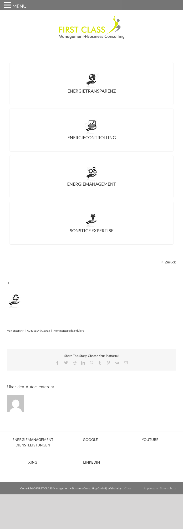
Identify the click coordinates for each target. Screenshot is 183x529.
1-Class (126, 488)
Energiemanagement (91, 184)
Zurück (170, 262)
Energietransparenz (91, 91)
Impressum (151, 488)
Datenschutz (168, 488)
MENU (19, 6)
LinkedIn (91, 462)
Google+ (91, 439)
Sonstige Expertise (91, 230)
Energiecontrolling (91, 137)
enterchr (18, 330)
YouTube (150, 439)
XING (32, 462)
